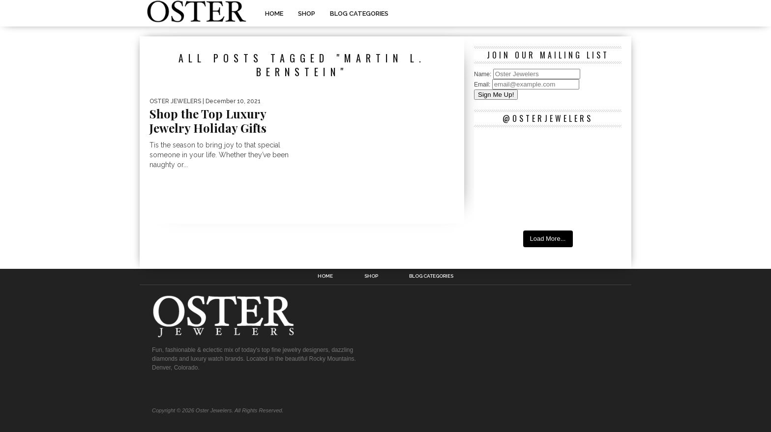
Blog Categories (359, 13)
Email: (483, 84)
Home (274, 13)
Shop (306, 13)
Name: (483, 74)
